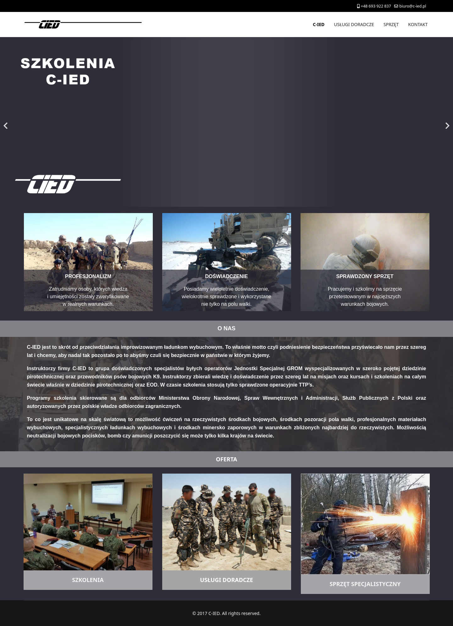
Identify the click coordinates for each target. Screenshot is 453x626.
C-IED (318, 24)
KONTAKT (418, 24)
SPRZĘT (391, 24)
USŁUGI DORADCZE (354, 24)
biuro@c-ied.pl (412, 6)
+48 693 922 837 (376, 6)
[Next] (446, 122)
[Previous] (6, 122)
